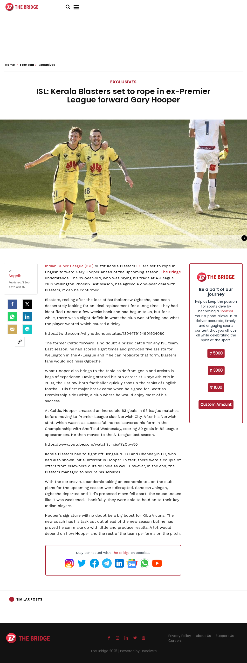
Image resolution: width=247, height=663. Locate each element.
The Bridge (121, 553)
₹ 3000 (216, 370)
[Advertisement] (123, 43)
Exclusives (123, 82)
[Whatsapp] (12, 316)
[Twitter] (27, 304)
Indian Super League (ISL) (69, 266)
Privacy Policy (179, 635)
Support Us (225, 635)
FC (138, 266)
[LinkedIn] (27, 316)
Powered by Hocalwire (138, 651)
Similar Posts (29, 599)
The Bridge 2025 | (105, 651)
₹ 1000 (216, 387)
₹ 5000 (216, 353)
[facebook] (12, 304)
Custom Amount (216, 404)
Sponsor (226, 311)
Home (11, 65)
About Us (203, 635)
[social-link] (20, 342)
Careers (175, 640)
